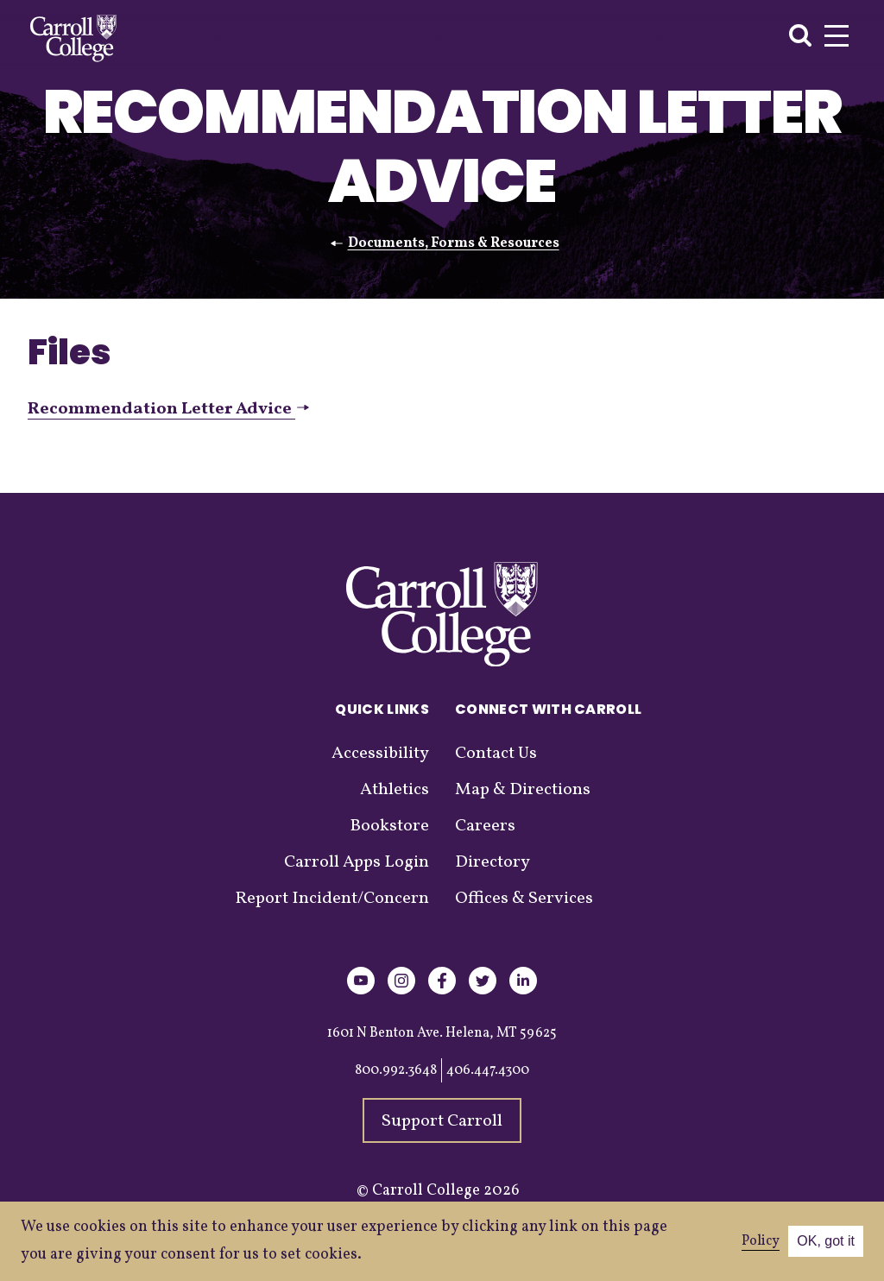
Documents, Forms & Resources (453, 243)
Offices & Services (524, 899)
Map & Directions (522, 790)
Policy (761, 1241)
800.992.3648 (396, 1070)
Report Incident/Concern (332, 899)
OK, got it (826, 1241)
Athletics (394, 790)
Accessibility (380, 753)
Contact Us (496, 753)
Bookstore (389, 826)
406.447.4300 (487, 1070)
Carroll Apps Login (356, 862)
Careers (485, 826)
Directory (492, 862)
